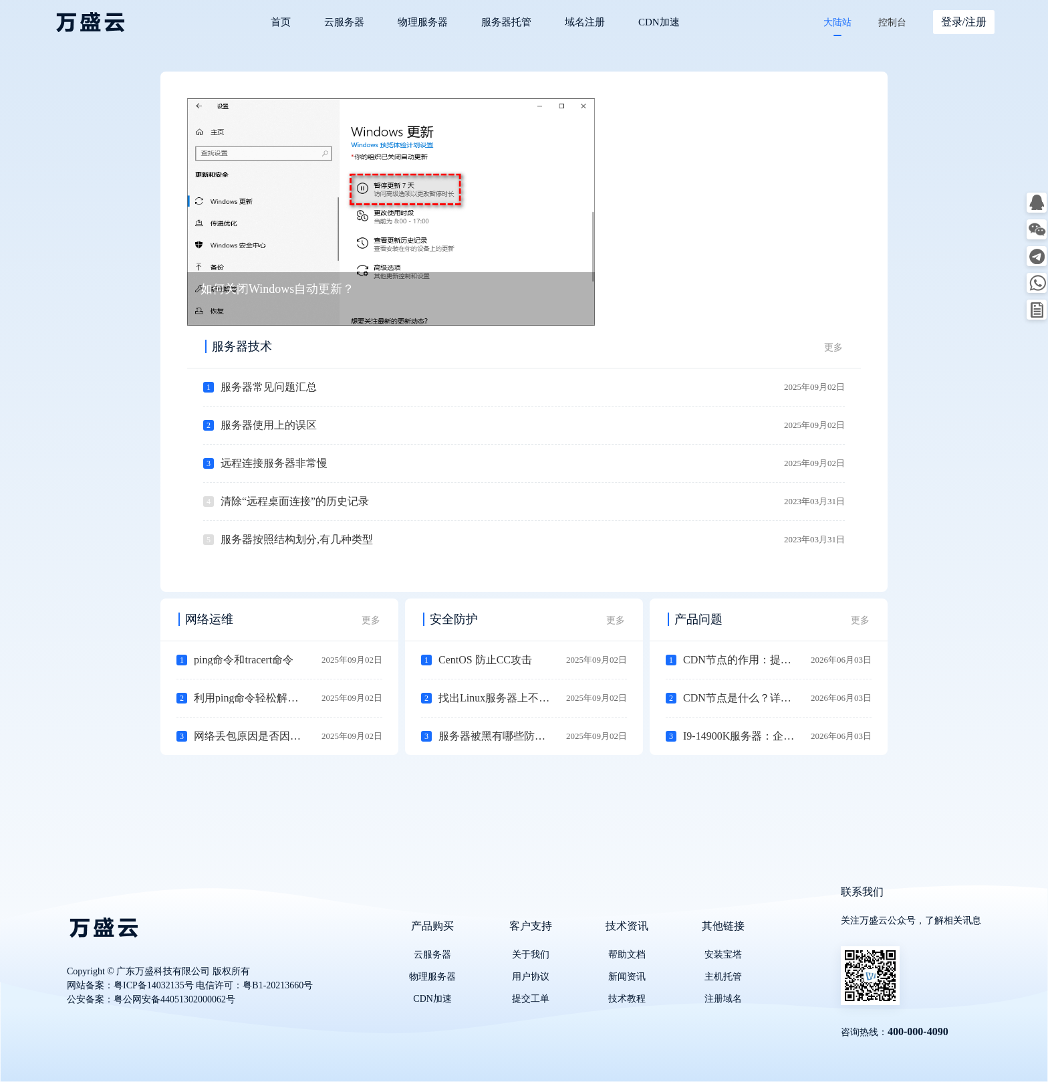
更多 (833, 347)
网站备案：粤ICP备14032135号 (130, 985)
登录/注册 (964, 21)
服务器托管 (506, 22)
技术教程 (627, 999)
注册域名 (723, 999)
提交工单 (530, 999)
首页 (281, 22)
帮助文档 (627, 955)
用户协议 (530, 977)
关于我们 (530, 955)
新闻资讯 (627, 977)
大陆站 (837, 22)
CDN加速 (659, 22)
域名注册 (585, 22)
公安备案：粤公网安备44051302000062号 (151, 999)
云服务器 (344, 22)
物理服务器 (423, 22)
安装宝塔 (723, 955)
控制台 (892, 22)
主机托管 (723, 977)
